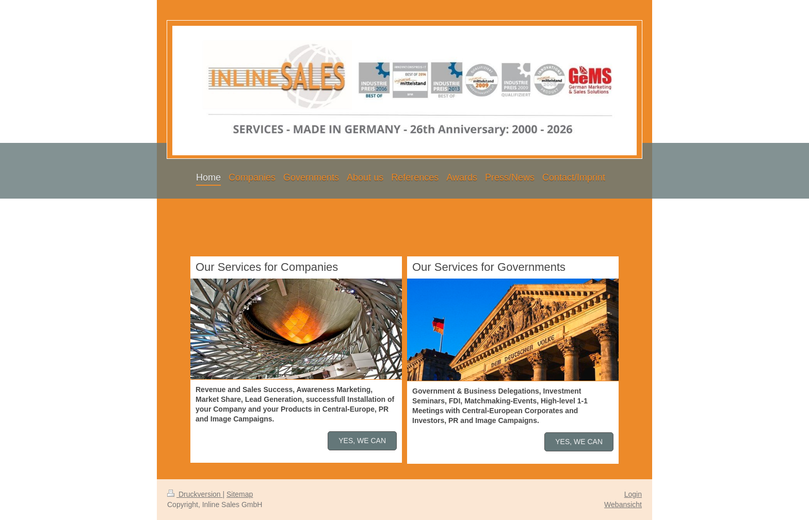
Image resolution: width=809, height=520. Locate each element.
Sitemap (239, 494)
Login (633, 494)
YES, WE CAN (362, 440)
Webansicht (623, 504)
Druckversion (194, 494)
